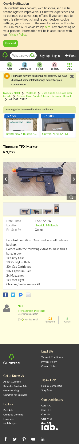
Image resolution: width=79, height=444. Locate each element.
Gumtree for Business (15, 394)
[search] (32, 55)
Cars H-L (46, 414)
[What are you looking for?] (23, 55)
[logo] (5, 58)
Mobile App (9, 423)
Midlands (52, 225)
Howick (40, 225)
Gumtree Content (13, 414)
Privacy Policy (17, 34)
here (47, 27)
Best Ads (8, 410)
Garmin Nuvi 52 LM (55, 134)
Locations (8, 418)
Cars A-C (46, 405)
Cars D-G (46, 409)
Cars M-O (46, 418)
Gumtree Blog (11, 390)
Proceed (10, 43)
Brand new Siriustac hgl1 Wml (21, 134)
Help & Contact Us (51, 385)
